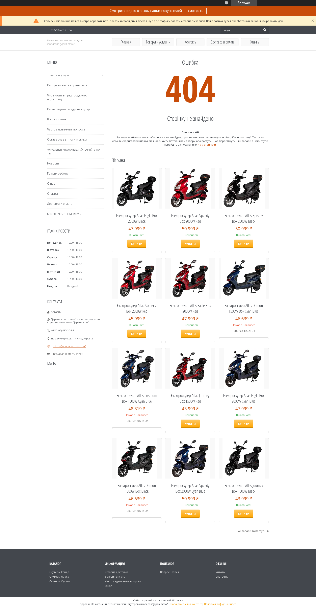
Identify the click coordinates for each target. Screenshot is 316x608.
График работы (57, 173)
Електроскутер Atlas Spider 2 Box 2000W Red (137, 308)
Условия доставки (116, 572)
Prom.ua (178, 600)
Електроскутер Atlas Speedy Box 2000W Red (190, 218)
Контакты (190, 42)
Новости (53, 163)
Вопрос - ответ (57, 119)
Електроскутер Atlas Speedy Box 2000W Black (244, 218)
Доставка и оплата (223, 42)
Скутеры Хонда (59, 572)
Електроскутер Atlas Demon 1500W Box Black (137, 488)
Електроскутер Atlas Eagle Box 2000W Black (136, 218)
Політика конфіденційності (220, 604)
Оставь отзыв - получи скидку (67, 139)
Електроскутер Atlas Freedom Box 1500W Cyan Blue (136, 398)
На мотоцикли (207, 144)
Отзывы (255, 42)
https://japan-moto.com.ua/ (69, 346)
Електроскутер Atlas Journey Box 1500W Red (190, 398)
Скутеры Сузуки (59, 581)
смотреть (195, 10)
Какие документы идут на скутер (68, 109)
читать (220, 572)
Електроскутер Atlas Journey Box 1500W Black (244, 488)
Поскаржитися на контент (186, 604)
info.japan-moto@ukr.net (67, 353)
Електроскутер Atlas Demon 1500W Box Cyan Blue (244, 308)
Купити (136, 243)
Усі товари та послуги (251, 531)
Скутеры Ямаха (59, 576)
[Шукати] (265, 30)
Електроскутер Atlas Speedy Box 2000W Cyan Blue (190, 488)
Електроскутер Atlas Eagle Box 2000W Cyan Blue (243, 398)
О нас (51, 183)
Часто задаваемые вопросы (66, 129)
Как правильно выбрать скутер (68, 85)
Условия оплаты (115, 576)
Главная (126, 42)
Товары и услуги (156, 42)
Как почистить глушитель (64, 214)
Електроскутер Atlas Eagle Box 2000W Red (190, 308)
